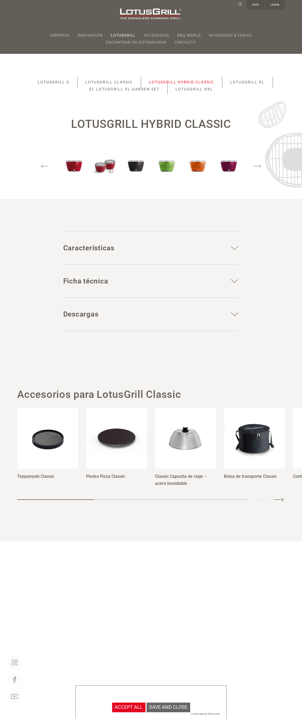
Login (274, 4)
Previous (45, 166)
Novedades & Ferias (230, 35)
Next (257, 166)
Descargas (81, 314)
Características (88, 248)
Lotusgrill (123, 35)
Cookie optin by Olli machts (205, 714)
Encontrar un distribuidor (136, 42)
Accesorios (156, 35)
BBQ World (189, 35)
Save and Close (168, 707)
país (255, 4)
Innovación (90, 35)
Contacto (185, 42)
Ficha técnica (85, 281)
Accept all (129, 707)
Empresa (60, 35)
